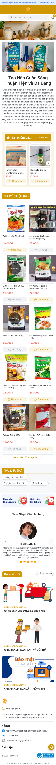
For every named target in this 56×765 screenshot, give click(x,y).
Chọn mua (16, 181)
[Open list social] (51, 747)
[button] (15, 477)
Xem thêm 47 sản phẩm (28, 457)
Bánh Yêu (14, 756)
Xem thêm (42, 137)
